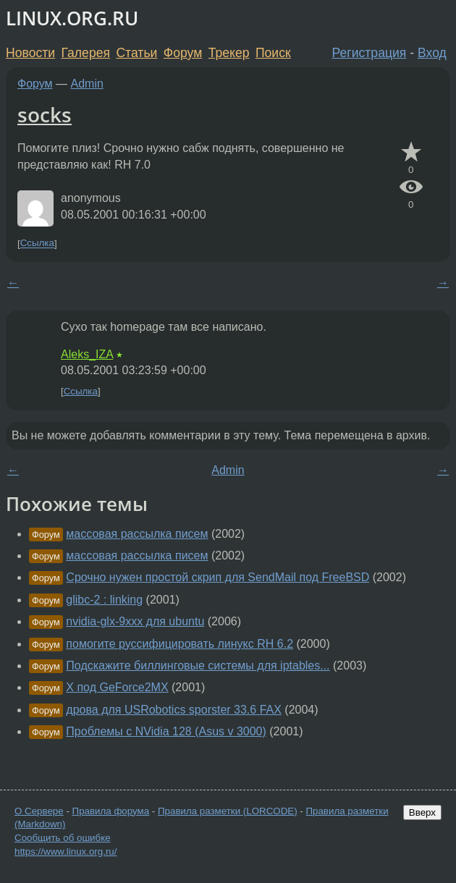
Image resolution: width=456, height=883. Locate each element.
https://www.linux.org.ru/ (65, 851)
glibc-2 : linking (104, 599)
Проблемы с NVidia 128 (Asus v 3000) (166, 731)
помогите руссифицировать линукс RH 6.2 (179, 644)
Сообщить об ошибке (62, 837)
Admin (87, 83)
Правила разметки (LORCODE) (227, 811)
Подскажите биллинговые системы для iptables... (197, 665)
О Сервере (39, 811)
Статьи (136, 53)
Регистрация (369, 53)
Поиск (273, 53)
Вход (432, 53)
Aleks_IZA (87, 354)
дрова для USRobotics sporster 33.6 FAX (174, 710)
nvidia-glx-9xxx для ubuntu (135, 621)
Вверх (422, 812)
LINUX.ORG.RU (72, 18)
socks (44, 114)
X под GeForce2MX (117, 687)
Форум (183, 53)
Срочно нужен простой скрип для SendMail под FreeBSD (217, 577)
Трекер (229, 53)
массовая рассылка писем (137, 534)
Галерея (86, 53)
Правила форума (111, 811)
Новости (30, 53)
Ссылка (37, 243)
